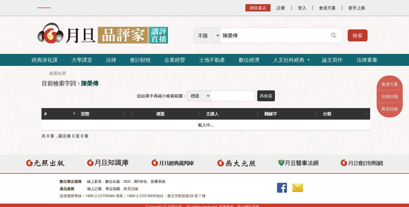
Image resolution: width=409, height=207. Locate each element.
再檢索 (266, 96)
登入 (302, 8)
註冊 (281, 8)
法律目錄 (389, 96)
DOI (127, 181)
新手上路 (356, 8)
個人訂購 (94, 188)
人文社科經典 (288, 59)
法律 (111, 59)
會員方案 (327, 8)
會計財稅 (140, 59)
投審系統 (158, 181)
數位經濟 (249, 59)
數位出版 (112, 181)
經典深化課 (45, 59)
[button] (74, 113)
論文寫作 (332, 59)
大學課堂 (81, 59)
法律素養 (367, 59)
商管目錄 (389, 109)
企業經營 (174, 59)
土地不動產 (212, 59)
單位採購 (112, 188)
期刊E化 (140, 181)
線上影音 (94, 181)
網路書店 (258, 8)
